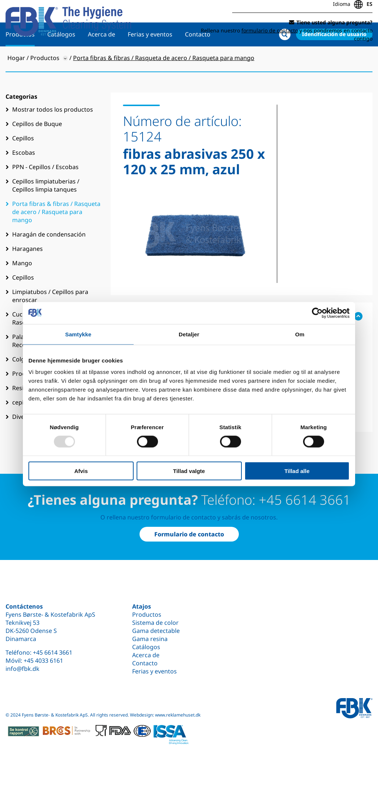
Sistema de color (155, 623)
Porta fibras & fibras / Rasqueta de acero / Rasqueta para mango (56, 235)
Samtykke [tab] (78, 334)
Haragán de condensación (49, 258)
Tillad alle (296, 471)
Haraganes (27, 272)
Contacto (197, 58)
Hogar (16, 81)
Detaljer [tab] (189, 334)
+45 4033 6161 (43, 660)
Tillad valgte (189, 471)
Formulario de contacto (189, 534)
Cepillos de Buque (37, 147)
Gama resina (150, 639)
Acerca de (101, 58)
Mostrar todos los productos (52, 133)
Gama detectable (156, 631)
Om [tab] (299, 334)
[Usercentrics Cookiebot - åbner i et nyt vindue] (317, 312)
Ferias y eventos (150, 58)
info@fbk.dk (22, 669)
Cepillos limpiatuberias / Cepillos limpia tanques (45, 209)
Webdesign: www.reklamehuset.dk (165, 715)
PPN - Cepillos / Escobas (45, 190)
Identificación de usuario (334, 57)
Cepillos (23, 162)
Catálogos (61, 58)
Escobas (23, 176)
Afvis (81, 471)
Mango (22, 287)
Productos (20, 58)
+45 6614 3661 (52, 652)
